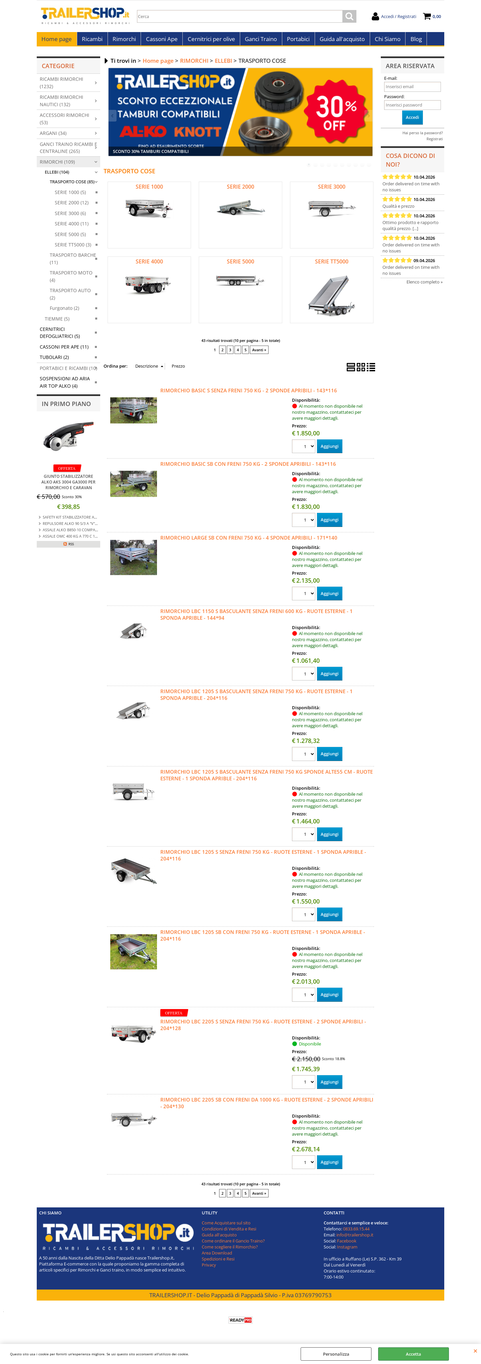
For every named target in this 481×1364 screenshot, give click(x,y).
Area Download (217, 1257)
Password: (394, 100)
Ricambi (92, 41)
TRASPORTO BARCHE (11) (73, 262)
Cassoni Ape (161, 41)
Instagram (347, 1251)
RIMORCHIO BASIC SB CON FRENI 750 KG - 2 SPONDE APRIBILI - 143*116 (248, 467)
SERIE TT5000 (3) (73, 248)
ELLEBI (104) (57, 175)
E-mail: (390, 82)
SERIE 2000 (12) (72, 206)
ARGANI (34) (53, 136)
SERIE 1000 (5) (70, 195)
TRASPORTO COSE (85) (72, 185)
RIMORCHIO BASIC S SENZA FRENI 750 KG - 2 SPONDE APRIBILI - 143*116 (248, 393)
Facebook (346, 1245)
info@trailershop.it (354, 1239)
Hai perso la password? (423, 136)
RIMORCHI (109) (57, 165)
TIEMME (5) (57, 322)
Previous (113, 119)
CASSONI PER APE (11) (64, 350)
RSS (71, 547)
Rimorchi (123, 41)
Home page (56, 41)
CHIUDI (475, 1350)
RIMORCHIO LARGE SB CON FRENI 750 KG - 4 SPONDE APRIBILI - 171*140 (248, 541)
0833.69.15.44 (356, 1233)
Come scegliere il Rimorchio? (230, 1251)
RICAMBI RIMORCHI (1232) (61, 86)
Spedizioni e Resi (218, 1263)
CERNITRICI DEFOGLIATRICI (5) (60, 336)
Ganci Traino (260, 41)
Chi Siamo (385, 41)
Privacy (209, 1269)
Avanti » (259, 353)
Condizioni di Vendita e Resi (229, 1233)
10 (369, 168)
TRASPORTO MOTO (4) (71, 279)
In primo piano (66, 407)
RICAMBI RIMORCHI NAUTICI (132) (61, 104)
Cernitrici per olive (210, 41)
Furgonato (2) (64, 311)
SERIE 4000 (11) (72, 227)
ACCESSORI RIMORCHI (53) (64, 122)
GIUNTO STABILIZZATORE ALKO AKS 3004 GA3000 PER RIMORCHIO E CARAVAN (68, 485)
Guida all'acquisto (340, 41)
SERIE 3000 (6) (70, 216)
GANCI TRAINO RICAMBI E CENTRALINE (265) (68, 151)
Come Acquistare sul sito (226, 1227)
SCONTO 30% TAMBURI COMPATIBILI (151, 155)
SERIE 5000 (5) (70, 237)
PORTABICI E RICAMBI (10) (68, 371)
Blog (413, 41)
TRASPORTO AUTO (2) (70, 297)
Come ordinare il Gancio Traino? (233, 1245)
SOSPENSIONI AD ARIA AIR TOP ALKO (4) (65, 385)
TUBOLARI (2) (54, 360)
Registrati (435, 142)
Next (368, 119)
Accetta (413, 1354)
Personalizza (336, 1354)
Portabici (296, 41)
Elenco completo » (425, 285)
